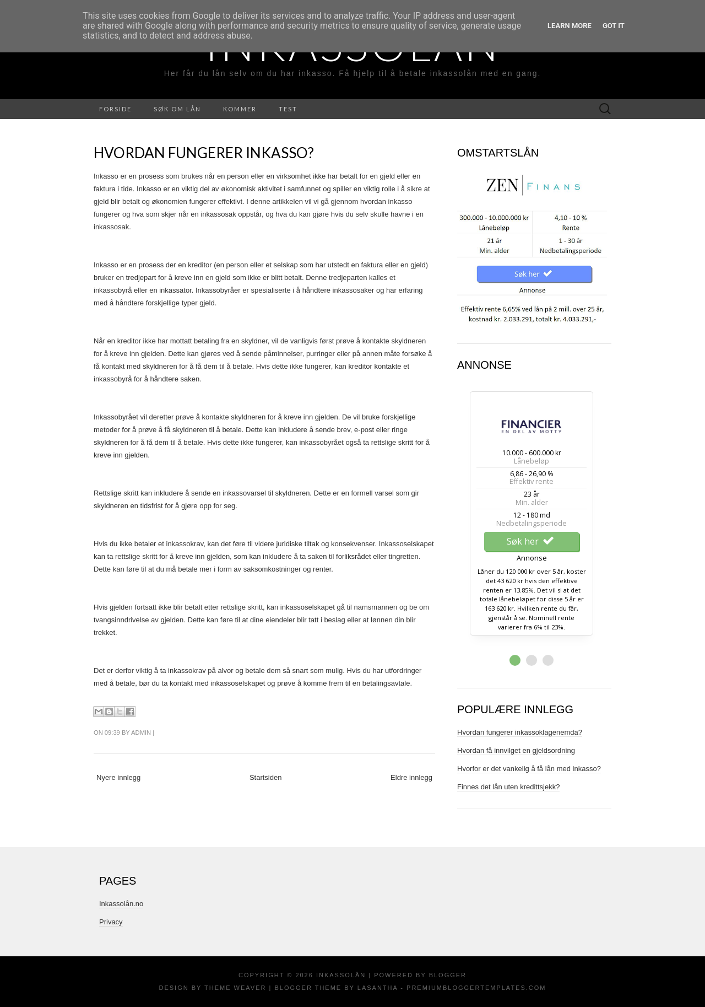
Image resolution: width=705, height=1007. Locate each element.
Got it (614, 25)
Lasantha (377, 987)
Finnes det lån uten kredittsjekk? (508, 787)
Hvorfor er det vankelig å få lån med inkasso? (529, 768)
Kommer (240, 108)
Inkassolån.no (121, 904)
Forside (115, 108)
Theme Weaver (235, 987)
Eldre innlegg (411, 777)
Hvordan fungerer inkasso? (204, 152)
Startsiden (266, 777)
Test (288, 108)
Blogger (448, 975)
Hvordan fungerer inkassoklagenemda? (519, 732)
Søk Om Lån (177, 108)
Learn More (569, 25)
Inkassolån (341, 975)
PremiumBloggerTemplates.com (476, 987)
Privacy (111, 922)
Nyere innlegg (118, 777)
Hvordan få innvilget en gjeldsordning (516, 750)
